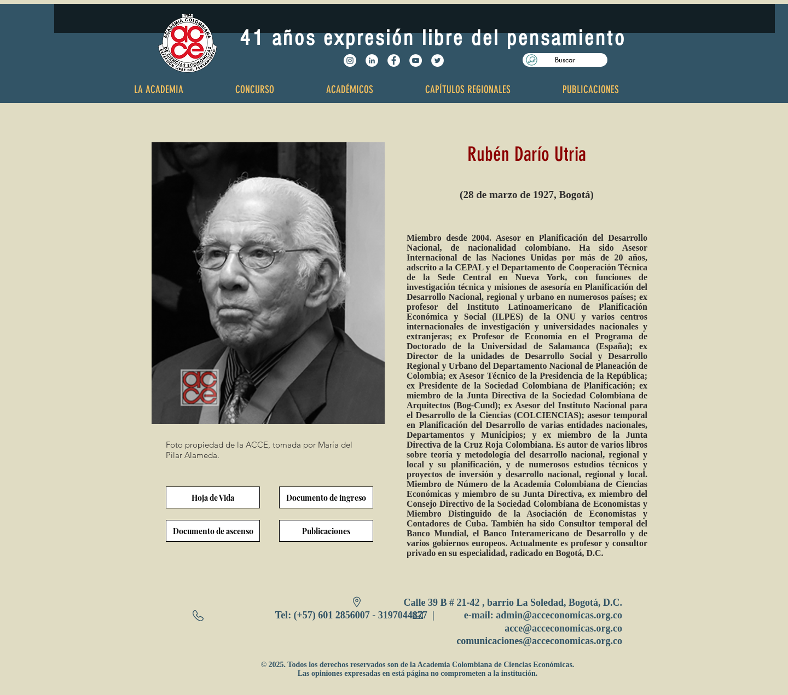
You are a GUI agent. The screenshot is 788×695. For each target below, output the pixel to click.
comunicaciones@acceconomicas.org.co (539, 640)
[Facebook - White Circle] (393, 60)
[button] (565, 60)
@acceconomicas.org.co (572, 615)
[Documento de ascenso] (213, 531)
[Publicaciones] (326, 531)
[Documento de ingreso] (326, 497)
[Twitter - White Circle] (437, 60)
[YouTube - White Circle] (415, 60)
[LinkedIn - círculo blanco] (372, 60)
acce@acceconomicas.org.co (563, 628)
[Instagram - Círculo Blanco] (350, 60)
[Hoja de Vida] (213, 497)
